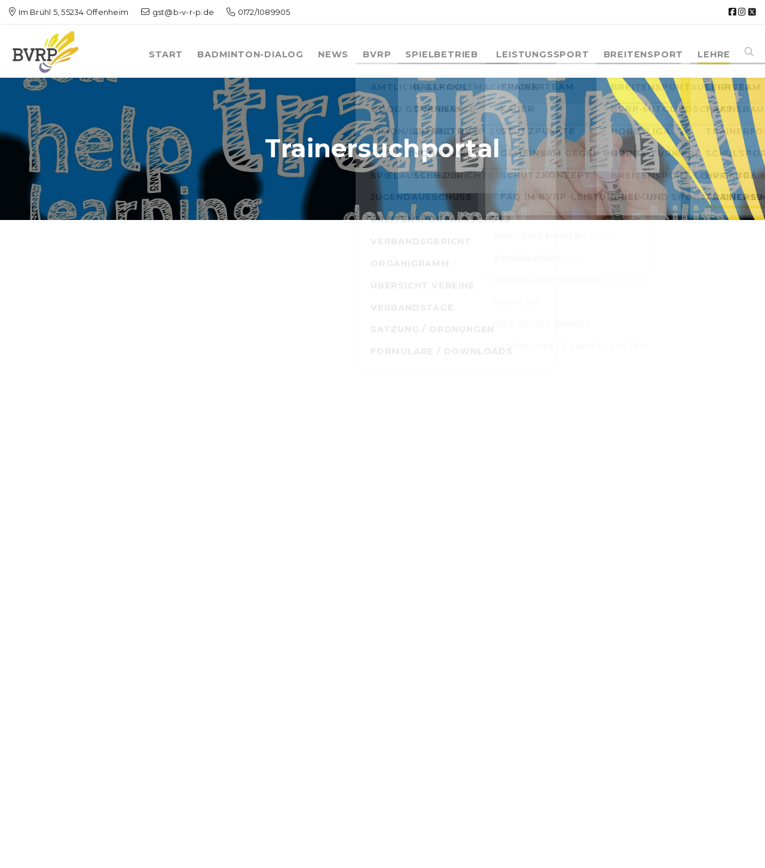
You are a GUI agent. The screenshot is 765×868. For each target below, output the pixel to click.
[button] (749, 48)
